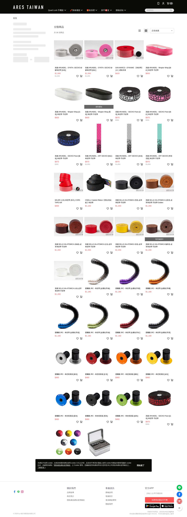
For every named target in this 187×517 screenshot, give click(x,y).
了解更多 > (42, 468)
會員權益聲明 (111, 500)
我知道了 (140, 465)
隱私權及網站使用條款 (76, 500)
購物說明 (109, 492)
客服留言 (109, 496)
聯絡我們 (109, 504)
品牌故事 (70, 492)
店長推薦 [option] (155, 31)
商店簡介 (70, 496)
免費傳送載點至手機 (159, 500)
